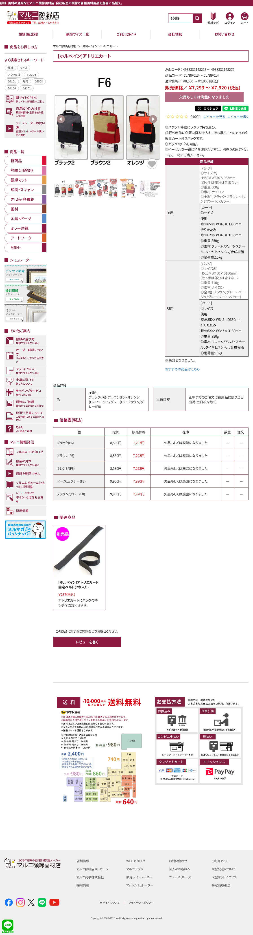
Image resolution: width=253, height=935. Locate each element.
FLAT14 (31, 74)
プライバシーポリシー (141, 902)
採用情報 (83, 884)
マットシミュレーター (141, 884)
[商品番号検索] (197, 18)
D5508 (39, 81)
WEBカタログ (136, 860)
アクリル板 (14, 74)
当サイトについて (110, 902)
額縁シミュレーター (140, 876)
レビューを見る (214, 117)
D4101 (27, 88)
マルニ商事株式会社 (91, 876)
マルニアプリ (135, 868)
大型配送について (225, 868)
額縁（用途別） (28, 34)
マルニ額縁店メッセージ (93, 868)
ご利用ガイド (126, 34)
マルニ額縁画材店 (65, 46)
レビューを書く (238, 117)
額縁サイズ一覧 (77, 34)
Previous (61, 119)
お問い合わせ (224, 34)
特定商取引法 (222, 884)
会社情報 (175, 34)
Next (153, 119)
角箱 (25, 81)
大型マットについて (225, 876)
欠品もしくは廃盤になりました (204, 97)
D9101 (12, 81)
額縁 (10, 67)
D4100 (12, 88)
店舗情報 (83, 860)
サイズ (23, 67)
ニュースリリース (180, 876)
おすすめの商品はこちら (182, 369)
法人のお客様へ (180, 868)
